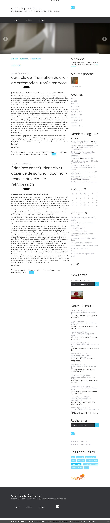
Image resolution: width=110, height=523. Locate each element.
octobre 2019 (75, 117)
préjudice (81, 461)
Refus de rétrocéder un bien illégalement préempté (80, 356)
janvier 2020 (75, 109)
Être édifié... (75, 179)
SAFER (38, 270)
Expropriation (75, 225)
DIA (73, 457)
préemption (52, 270)
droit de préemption (27, 7)
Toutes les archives (76, 126)
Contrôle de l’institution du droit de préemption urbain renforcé (39, 79)
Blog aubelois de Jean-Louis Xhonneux (83, 148)
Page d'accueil (24, 59)
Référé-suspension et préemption (83, 254)
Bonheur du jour (91, 176)
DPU (73, 461)
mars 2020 (74, 104)
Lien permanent (18, 152)
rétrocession (15, 272)
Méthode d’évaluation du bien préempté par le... (81, 399)
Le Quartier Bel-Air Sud (84, 162)
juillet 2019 (14, 59)
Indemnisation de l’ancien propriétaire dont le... (84, 313)
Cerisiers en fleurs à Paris (80, 172)
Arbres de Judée (76, 176)
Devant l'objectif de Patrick (83, 168)
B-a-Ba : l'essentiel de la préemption (83, 217)
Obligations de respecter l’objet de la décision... (83, 324)
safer (59, 270)
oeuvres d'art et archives (79, 248)
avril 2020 (74, 101)
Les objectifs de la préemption (81, 243)
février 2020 (75, 106)
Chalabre (94, 182)
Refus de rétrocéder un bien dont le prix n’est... (85, 345)
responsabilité (77, 468)
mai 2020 (74, 98)
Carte (75, 264)
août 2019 (74, 123)
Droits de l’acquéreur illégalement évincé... (82, 335)
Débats (73, 220)
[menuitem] (17, 20)
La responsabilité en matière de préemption (82, 234)
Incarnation (86, 179)
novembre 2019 (76, 115)
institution (45, 154)
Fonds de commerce (78, 228)
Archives (29, 20)
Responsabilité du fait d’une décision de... (83, 367)
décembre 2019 (76, 112)
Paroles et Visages (88, 158)
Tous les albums (76, 87)
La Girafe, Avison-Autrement (82, 155)
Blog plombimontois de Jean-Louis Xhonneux (85, 142)
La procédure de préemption (46, 152)
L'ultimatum (75, 158)
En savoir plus (90, 521)
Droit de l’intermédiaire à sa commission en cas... (85, 410)
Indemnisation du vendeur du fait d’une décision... (84, 389)
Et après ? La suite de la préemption (83, 223)
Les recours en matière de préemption (84, 245)
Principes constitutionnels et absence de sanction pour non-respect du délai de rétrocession (39, 176)
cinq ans (24, 272)
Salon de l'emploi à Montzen (81, 141)
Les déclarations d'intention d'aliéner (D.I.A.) (84, 239)
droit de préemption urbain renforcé (24, 154)
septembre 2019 (36, 59)
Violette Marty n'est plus (79, 182)
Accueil (17, 20)
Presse (73, 251)
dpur (65, 152)
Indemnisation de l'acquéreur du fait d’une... (83, 378)
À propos (42, 20)
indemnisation (92, 461)
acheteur (80, 457)
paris (39, 154)
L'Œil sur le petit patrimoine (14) (82, 161)
